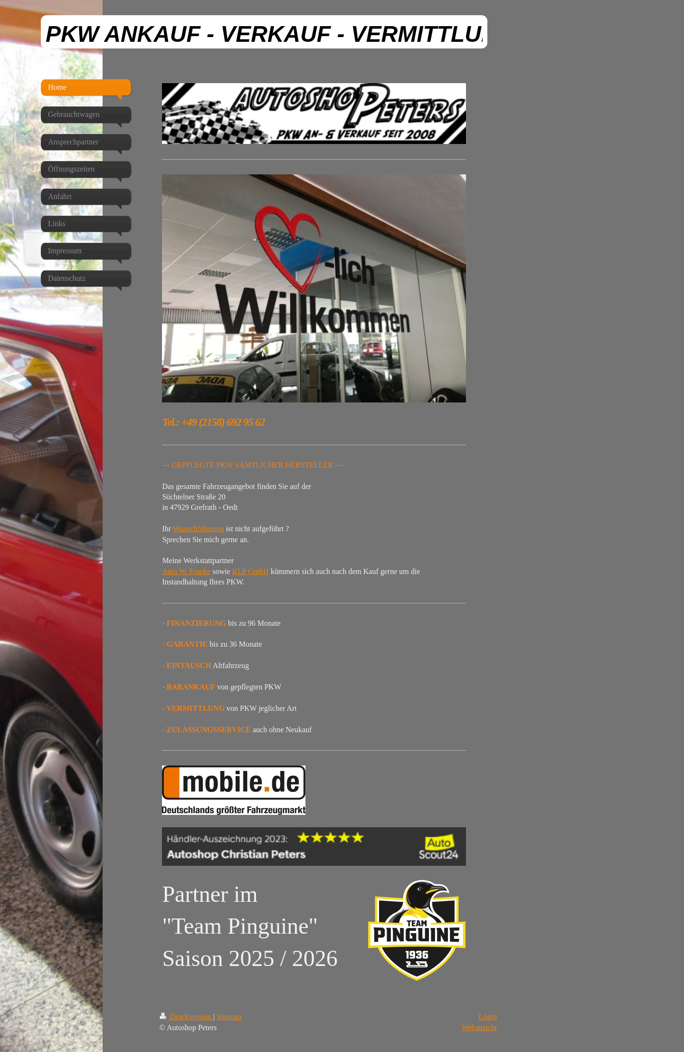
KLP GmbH (250, 571)
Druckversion (186, 1017)
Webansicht (479, 1027)
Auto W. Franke (186, 571)
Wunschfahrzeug (198, 529)
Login (488, 1017)
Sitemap (229, 1017)
